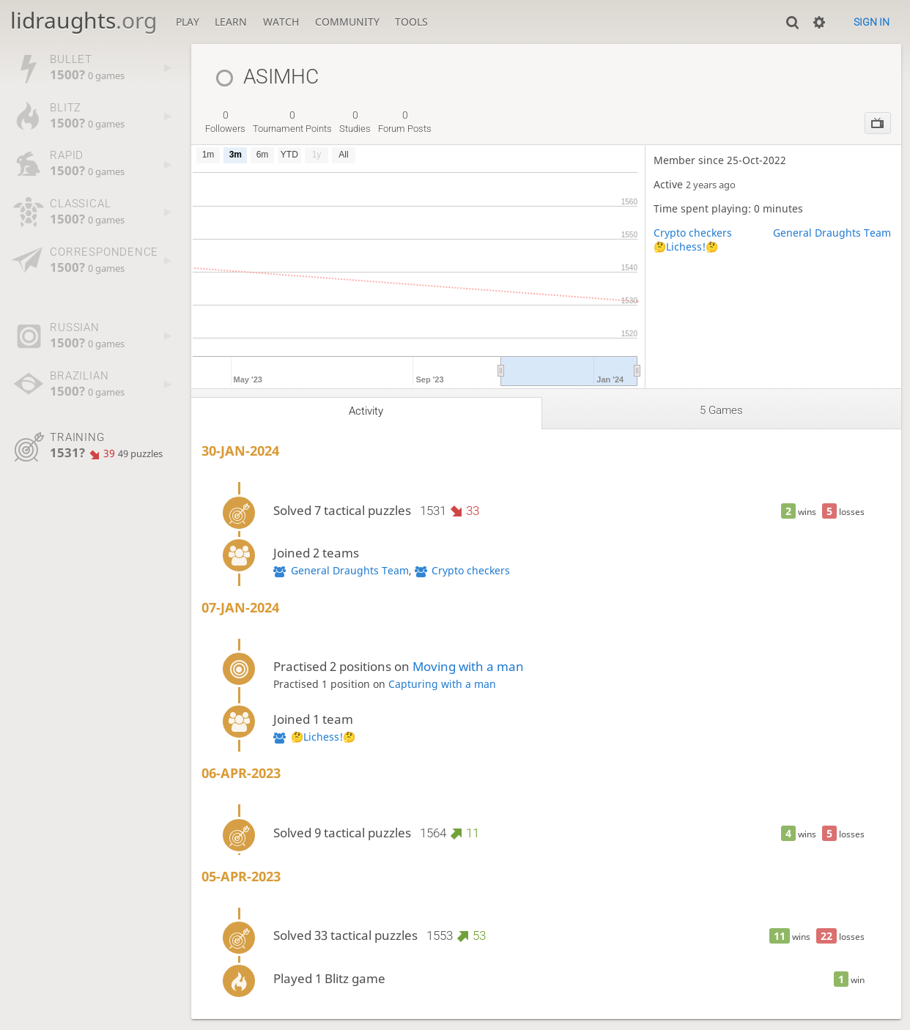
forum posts (405, 121)
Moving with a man (468, 666)
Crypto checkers (693, 233)
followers (225, 121)
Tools (411, 22)
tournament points (292, 121)
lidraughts (83, 20)
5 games (721, 410)
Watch (281, 22)
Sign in (871, 22)
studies (355, 121)
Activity (366, 411)
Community (347, 22)
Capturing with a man (442, 684)
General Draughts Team (832, 233)
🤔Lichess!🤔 (686, 246)
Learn (231, 22)
